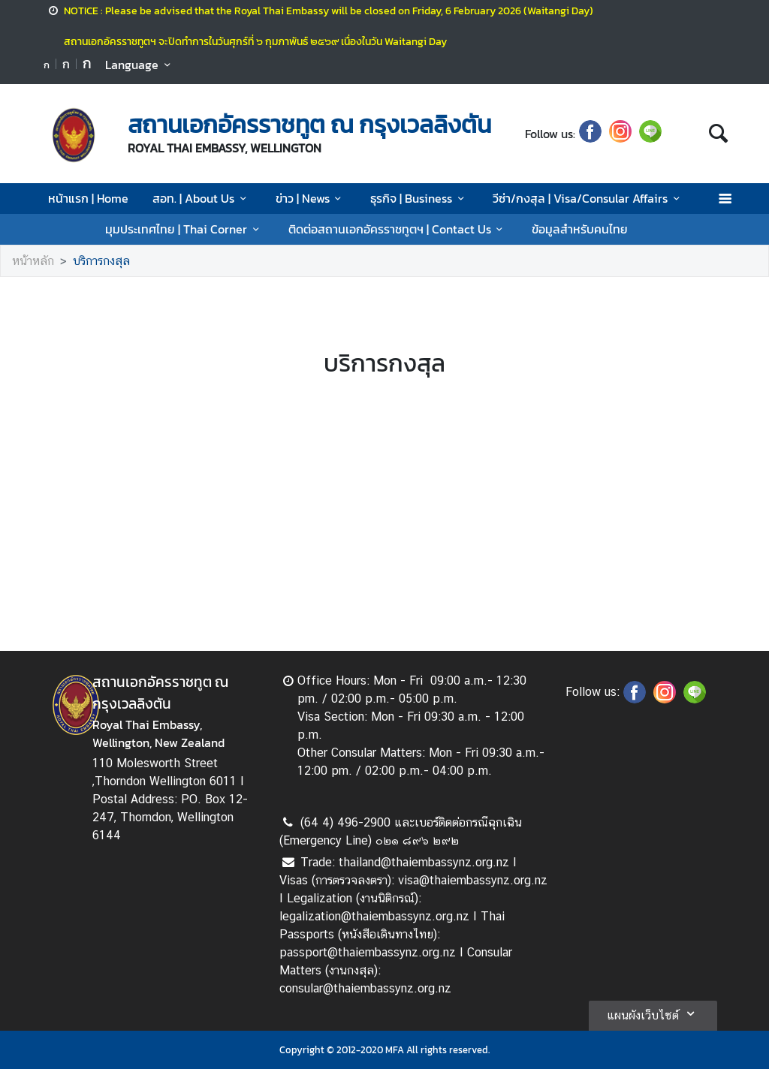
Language (140, 65)
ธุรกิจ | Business (419, 198)
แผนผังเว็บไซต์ (653, 1013)
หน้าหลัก (33, 261)
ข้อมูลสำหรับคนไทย (580, 229)
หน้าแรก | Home (88, 198)
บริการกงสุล (101, 261)
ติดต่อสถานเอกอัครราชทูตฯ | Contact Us (398, 229)
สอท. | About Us (201, 198)
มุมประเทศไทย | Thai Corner (184, 229)
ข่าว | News (311, 198)
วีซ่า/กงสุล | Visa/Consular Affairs (588, 198)
